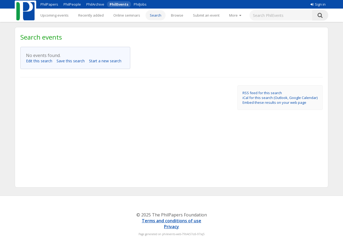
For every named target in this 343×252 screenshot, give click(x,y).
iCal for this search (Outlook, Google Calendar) (280, 97)
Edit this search (40, 60)
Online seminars (126, 15)
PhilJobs (140, 4)
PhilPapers (49, 4)
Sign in (318, 4)
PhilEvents (119, 4)
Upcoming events (54, 15)
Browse (177, 15)
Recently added (91, 15)
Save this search (72, 60)
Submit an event (206, 15)
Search (155, 15)
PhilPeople (72, 4)
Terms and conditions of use (171, 221)
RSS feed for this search (262, 92)
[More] (235, 15)
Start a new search (107, 60)
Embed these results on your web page (274, 102)
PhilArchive (95, 4)
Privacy (171, 227)
